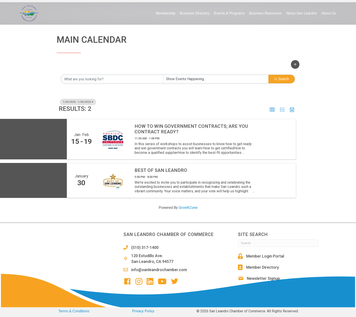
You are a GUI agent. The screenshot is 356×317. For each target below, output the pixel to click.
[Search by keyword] (112, 79)
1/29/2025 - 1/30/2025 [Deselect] (78, 102)
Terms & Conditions (73, 311)
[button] (295, 64)
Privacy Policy (143, 311)
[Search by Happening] (216, 79)
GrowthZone (188, 207)
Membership (165, 13)
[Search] (278, 243)
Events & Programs (229, 13)
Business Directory (194, 13)
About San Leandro (301, 13)
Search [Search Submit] (281, 79)
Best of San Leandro (161, 170)
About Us (328, 13)
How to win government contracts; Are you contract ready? (191, 129)
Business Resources (265, 13)
